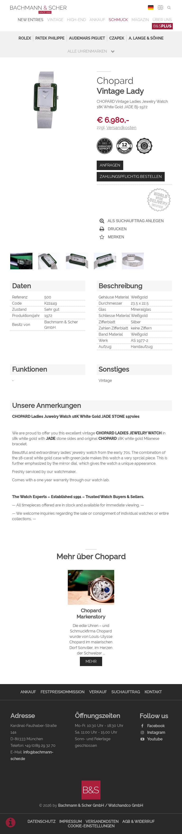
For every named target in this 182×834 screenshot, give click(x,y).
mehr (91, 661)
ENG (160, 7)
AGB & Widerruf (138, 821)
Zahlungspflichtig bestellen (131, 176)
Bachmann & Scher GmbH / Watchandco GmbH (100, 805)
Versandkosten (102, 821)
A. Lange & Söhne (146, 38)
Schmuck (118, 20)
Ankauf (97, 20)
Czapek (116, 38)
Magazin (140, 20)
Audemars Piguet (87, 38)
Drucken (113, 229)
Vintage (55, 20)
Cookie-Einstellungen (91, 826)
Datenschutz (41, 821)
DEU (151, 7)
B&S (162, 26)
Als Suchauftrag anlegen (132, 221)
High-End (76, 20)
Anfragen (110, 165)
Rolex (24, 38)
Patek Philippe (49, 38)
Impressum (70, 821)
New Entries (30, 20)
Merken (112, 237)
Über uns (162, 20)
